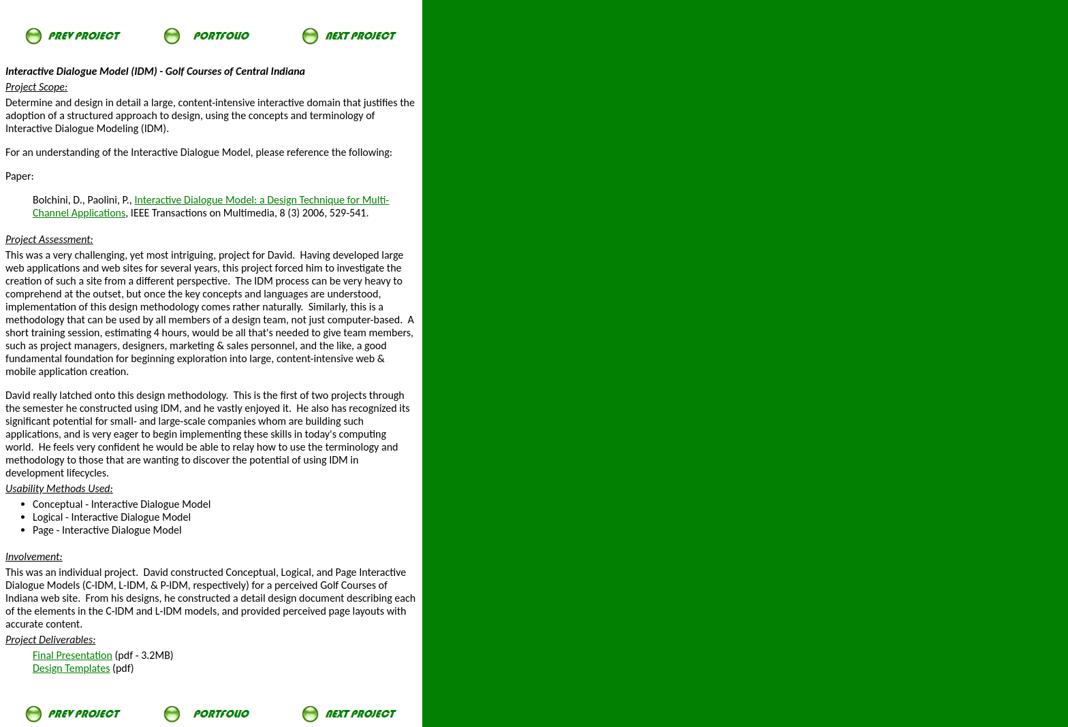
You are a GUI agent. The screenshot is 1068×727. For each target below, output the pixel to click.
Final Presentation (72, 655)
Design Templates (71, 668)
